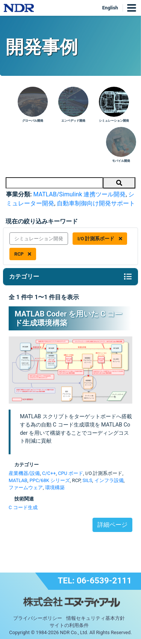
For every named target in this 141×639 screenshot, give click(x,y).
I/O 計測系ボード (99, 238)
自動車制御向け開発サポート (96, 203)
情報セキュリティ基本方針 (95, 618)
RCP (22, 254)
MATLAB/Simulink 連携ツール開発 (79, 194)
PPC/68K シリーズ (50, 480)
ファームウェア (26, 487)
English (110, 8)
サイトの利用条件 (69, 625)
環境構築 (55, 487)
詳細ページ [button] (112, 524)
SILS (87, 480)
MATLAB (18, 480)
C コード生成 (23, 507)
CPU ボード (70, 473)
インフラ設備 (109, 480)
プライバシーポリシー (37, 618)
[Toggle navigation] (128, 277)
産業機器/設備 (24, 473)
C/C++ (49, 473)
